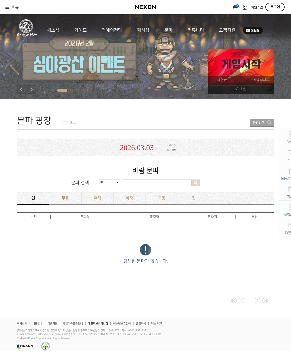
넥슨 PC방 (157, 323)
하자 (129, 198)
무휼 (65, 198)
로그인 (275, 7)
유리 (97, 198)
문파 (168, 30)
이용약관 (53, 323)
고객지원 (227, 30)
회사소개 (22, 323)
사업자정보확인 (154, 334)
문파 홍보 (69, 123)
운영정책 (141, 323)
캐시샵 (143, 30)
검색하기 (195, 182)
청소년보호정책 (122, 323)
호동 (161, 198)
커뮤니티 (196, 30)
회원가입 (257, 7)
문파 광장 (34, 120)
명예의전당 (112, 30)
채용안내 (37, 323)
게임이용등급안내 (73, 323)
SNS (253, 30)
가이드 (80, 30)
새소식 (53, 30)
